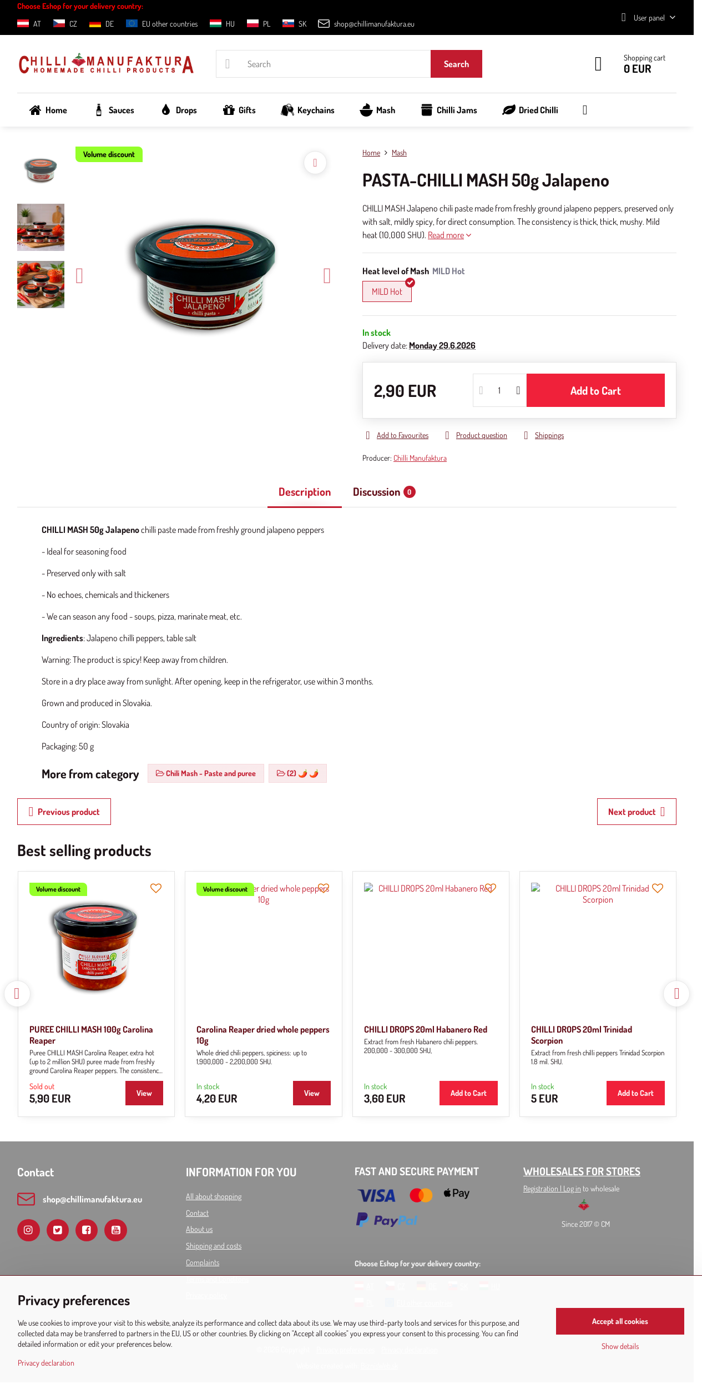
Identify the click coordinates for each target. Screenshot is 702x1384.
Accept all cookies (620, 1321)
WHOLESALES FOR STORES (581, 1171)
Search (456, 63)
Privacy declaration (46, 1362)
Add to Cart (595, 390)
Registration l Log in (552, 1188)
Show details (620, 1346)
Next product (636, 811)
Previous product (64, 811)
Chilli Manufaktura (420, 457)
